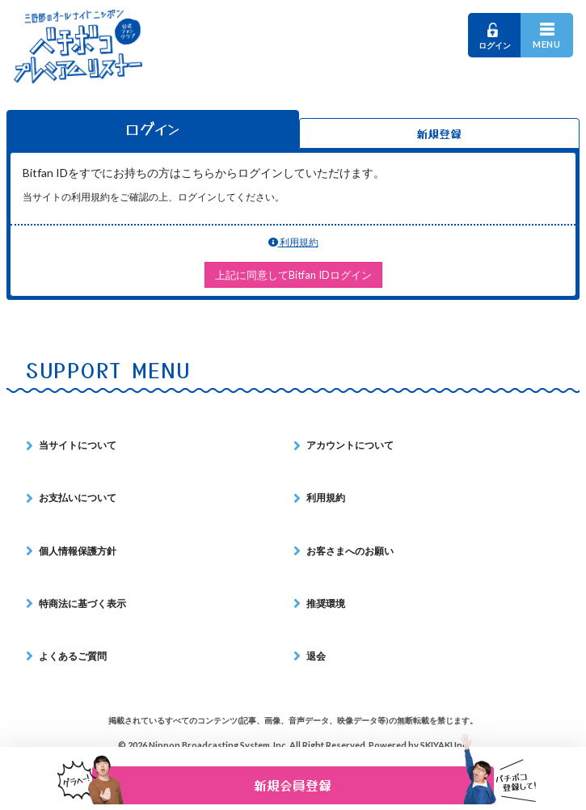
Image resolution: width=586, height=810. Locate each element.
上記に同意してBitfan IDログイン (293, 274)
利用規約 (293, 242)
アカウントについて (350, 445)
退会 (316, 656)
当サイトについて (77, 445)
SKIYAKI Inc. (444, 745)
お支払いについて (77, 497)
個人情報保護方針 (77, 551)
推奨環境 (325, 603)
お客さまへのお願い (350, 551)
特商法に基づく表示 (82, 603)
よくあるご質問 (73, 656)
